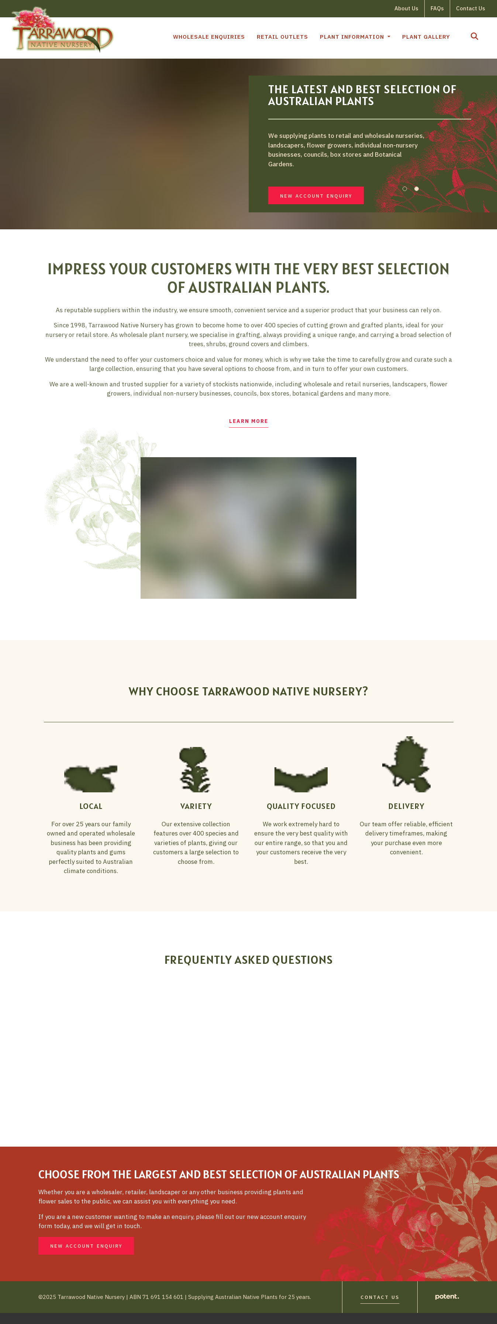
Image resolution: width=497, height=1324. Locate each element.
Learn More (248, 431)
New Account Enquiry (316, 201)
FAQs (437, 8)
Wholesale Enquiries (209, 36)
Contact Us (470, 8)
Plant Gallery (426, 36)
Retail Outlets (282, 36)
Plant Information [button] (353, 36)
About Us (406, 8)
